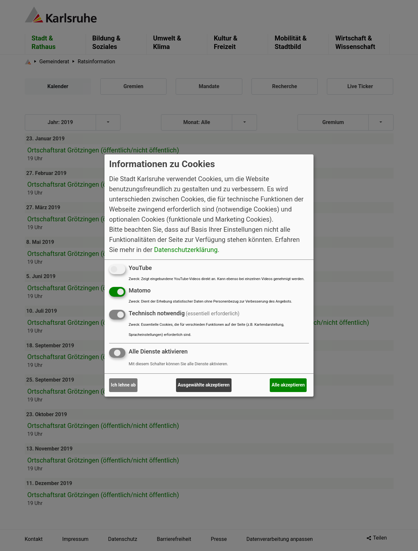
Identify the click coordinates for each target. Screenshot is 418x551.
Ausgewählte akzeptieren (204, 384)
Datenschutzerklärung (186, 249)
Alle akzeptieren (288, 384)
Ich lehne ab (123, 384)
